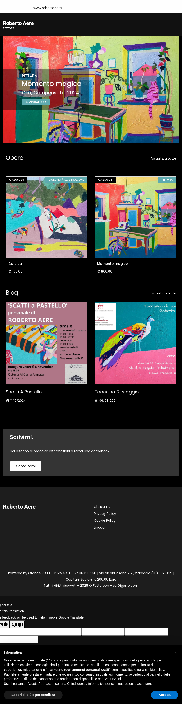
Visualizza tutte (163, 158)
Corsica (15, 263)
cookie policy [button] (154, 669)
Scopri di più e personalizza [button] (33, 695)
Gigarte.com (128, 585)
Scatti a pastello (24, 392)
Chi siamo (102, 507)
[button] (176, 652)
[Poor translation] (17, 624)
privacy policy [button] (148, 660)
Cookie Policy (105, 520)
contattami (26, 466)
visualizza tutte (163, 293)
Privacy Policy (105, 513)
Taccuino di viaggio (117, 392)
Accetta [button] (165, 695)
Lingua (99, 527)
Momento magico (112, 263)
